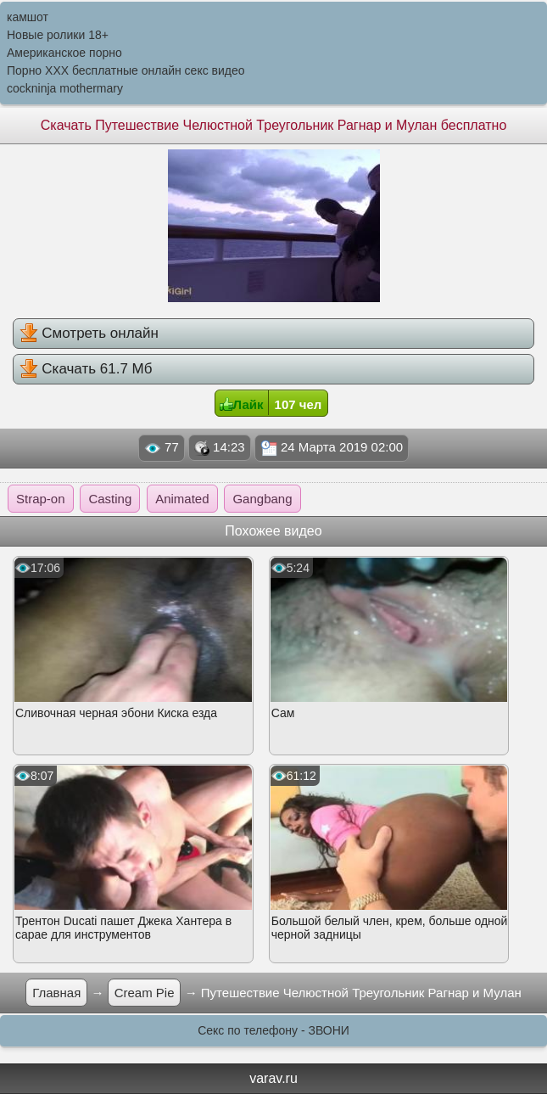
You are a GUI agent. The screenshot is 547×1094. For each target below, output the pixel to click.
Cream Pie (144, 992)
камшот (27, 17)
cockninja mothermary (65, 88)
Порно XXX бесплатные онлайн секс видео (126, 70)
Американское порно (64, 52)
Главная (56, 992)
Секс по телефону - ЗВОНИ (273, 1030)
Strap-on (40, 498)
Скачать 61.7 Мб (86, 368)
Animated (182, 498)
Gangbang (262, 498)
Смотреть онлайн (89, 332)
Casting (109, 498)
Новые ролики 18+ (58, 35)
